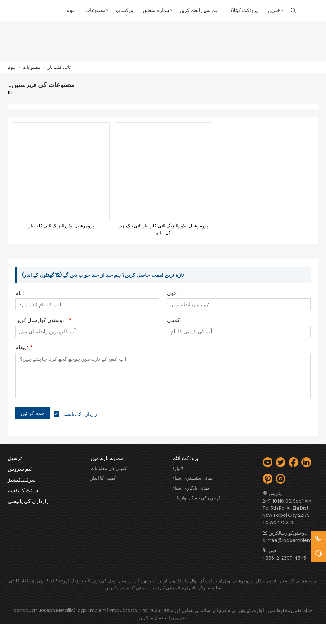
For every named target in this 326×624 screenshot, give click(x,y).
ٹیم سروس (20, 469)
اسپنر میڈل (266, 580)
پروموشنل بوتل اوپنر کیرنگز (226, 580)
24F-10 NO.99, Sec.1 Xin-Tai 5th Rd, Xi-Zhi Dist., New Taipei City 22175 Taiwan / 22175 (287, 511)
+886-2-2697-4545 (284, 558)
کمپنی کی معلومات (109, 468)
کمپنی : (174, 321)
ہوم (11, 67)
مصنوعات (32, 67)
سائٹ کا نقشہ (23, 490)
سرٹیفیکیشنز (21, 480)
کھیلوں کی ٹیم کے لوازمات (197, 497)
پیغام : (23, 348)
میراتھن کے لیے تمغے (137, 580)
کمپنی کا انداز (103, 478)
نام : (19, 294)
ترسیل (15, 458)
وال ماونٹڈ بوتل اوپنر (177, 580)
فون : (172, 294)
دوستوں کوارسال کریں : (43, 321)
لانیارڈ (178, 468)
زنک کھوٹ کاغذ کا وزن (57, 580)
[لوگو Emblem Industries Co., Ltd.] (26, 10)
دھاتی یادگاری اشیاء (191, 488)
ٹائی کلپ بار (59, 67)
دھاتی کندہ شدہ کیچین (126, 588)
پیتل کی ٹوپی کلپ (98, 580)
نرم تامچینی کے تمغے (299, 580)
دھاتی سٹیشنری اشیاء (193, 478)
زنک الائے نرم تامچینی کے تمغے (177, 588)
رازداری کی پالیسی (79, 414)
